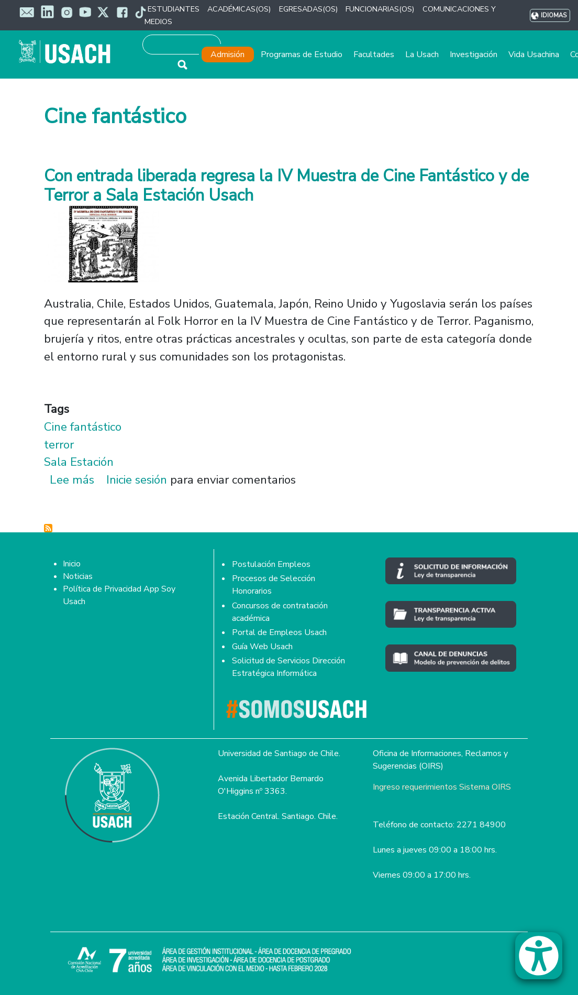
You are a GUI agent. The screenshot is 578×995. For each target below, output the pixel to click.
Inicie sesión (136, 480)
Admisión (227, 54)
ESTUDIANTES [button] (173, 9)
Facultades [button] (373, 54)
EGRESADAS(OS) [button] (308, 9)
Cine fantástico (82, 427)
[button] (544, 960)
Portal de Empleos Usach (279, 632)
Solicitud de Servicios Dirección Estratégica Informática (288, 667)
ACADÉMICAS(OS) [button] (239, 9)
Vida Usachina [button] (533, 54)
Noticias (78, 576)
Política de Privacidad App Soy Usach (119, 595)
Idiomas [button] (553, 15)
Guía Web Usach (262, 646)
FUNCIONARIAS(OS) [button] (380, 9)
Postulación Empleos (271, 564)
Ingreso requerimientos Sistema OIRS (442, 787)
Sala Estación (79, 462)
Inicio (72, 564)
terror (59, 444)
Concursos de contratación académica (280, 612)
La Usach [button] (422, 54)
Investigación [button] (473, 54)
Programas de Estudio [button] (301, 54)
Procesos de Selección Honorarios (273, 585)
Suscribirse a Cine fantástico (48, 528)
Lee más (72, 480)
